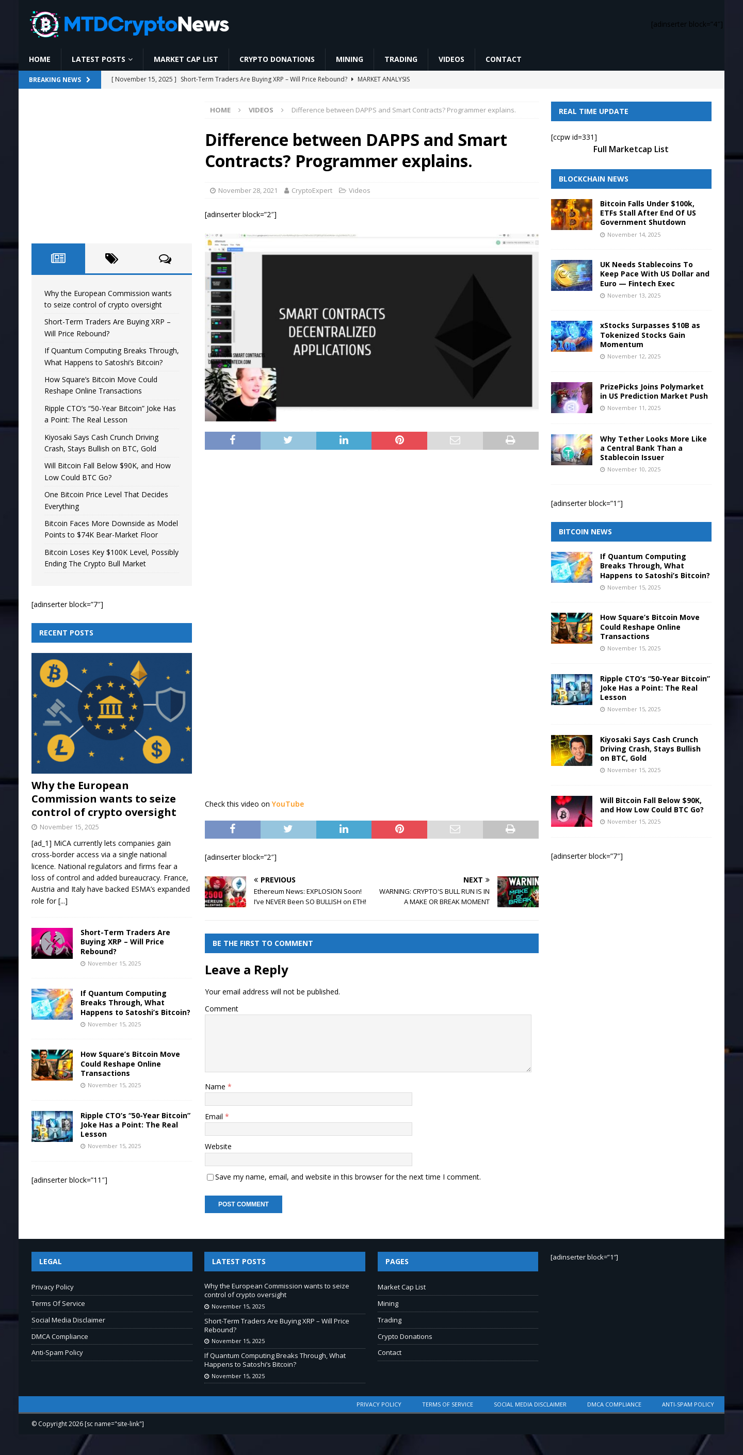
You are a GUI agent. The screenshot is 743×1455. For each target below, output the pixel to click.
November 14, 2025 (633, 234)
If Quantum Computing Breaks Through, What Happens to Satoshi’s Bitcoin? (135, 1002)
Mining (349, 59)
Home (40, 59)
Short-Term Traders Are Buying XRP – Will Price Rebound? (125, 941)
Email (215, 1116)
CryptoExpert (312, 190)
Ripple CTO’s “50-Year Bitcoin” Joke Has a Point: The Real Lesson (135, 1124)
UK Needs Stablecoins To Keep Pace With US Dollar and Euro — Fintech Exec (654, 273)
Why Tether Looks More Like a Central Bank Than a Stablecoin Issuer (653, 448)
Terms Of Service (58, 1303)
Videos (451, 59)
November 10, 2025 (633, 469)
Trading (400, 59)
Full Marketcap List (631, 149)
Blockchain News (593, 179)
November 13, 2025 (633, 295)
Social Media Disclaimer (68, 1320)
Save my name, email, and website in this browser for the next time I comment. (348, 1177)
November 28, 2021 (248, 190)
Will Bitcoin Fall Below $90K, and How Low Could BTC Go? (652, 804)
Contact (504, 59)
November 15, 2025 (69, 826)
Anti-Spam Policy (57, 1352)
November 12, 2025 (633, 356)
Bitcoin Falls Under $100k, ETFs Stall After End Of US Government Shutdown (648, 213)
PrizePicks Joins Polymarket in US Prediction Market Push (654, 391)
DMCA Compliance (59, 1336)
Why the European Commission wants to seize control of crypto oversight (103, 798)
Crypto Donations (277, 59)
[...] (63, 901)
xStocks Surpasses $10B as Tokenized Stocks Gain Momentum (650, 334)
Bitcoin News (585, 531)
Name (216, 1086)
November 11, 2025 (633, 408)
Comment (221, 1008)
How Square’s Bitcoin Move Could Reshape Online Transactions (130, 1063)
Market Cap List (186, 59)
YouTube (288, 804)
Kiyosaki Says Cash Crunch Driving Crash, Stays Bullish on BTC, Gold (650, 748)
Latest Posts (98, 59)
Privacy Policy (52, 1286)
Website (218, 1146)
